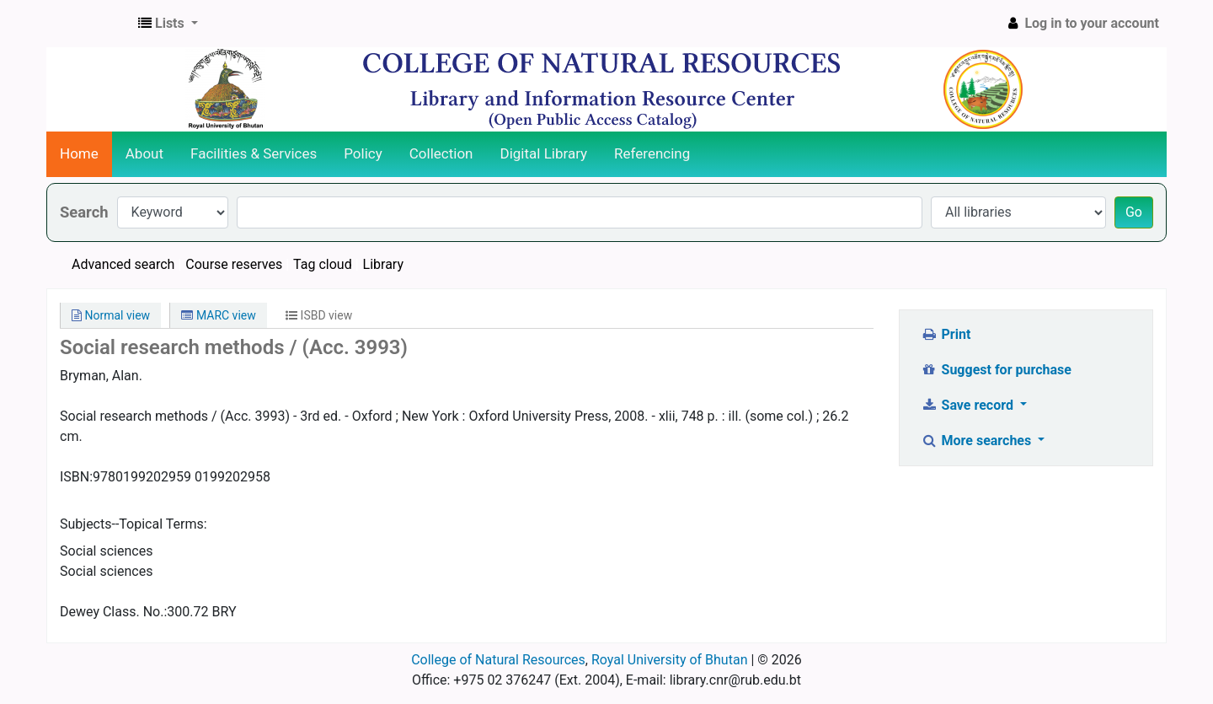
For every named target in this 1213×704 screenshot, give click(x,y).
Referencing (652, 153)
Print (945, 334)
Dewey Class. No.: (113, 612)
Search (84, 212)
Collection (441, 153)
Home (79, 153)
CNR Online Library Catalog (89, 23)
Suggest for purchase (996, 370)
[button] (168, 23)
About (144, 153)
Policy (363, 153)
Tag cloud (322, 264)
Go (1133, 212)
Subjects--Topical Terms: (133, 524)
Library (383, 264)
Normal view (111, 315)
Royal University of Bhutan (669, 660)
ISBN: (76, 477)
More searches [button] (977, 441)
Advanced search (123, 264)
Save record (969, 405)
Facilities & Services (253, 153)
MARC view (218, 315)
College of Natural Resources (498, 660)
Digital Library (544, 153)
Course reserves (233, 264)
